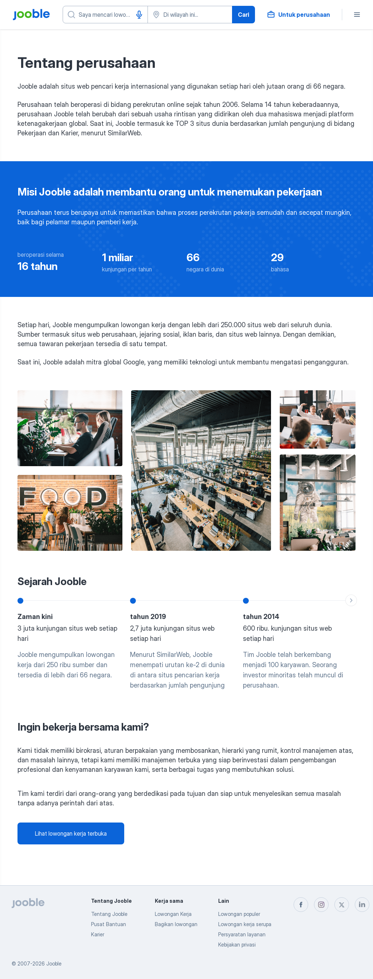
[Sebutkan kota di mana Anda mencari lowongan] (190, 14)
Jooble (54, 963)
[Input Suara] (139, 14)
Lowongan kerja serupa (244, 924)
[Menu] (357, 14)
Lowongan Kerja (173, 914)
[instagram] (321, 904)
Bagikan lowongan (176, 924)
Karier (97, 934)
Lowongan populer (239, 914)
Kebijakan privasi (237, 944)
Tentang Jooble (109, 914)
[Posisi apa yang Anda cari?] (105, 14)
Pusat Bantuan (108, 924)
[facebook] (301, 904)
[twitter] (341, 904)
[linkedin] (362, 904)
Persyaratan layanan (242, 934)
